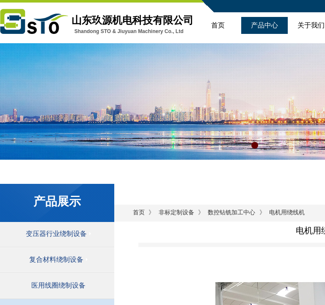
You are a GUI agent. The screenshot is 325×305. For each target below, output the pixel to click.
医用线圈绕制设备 (58, 285)
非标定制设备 (176, 212)
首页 (218, 25)
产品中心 (264, 25)
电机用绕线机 (287, 212)
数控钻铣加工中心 (231, 212)
